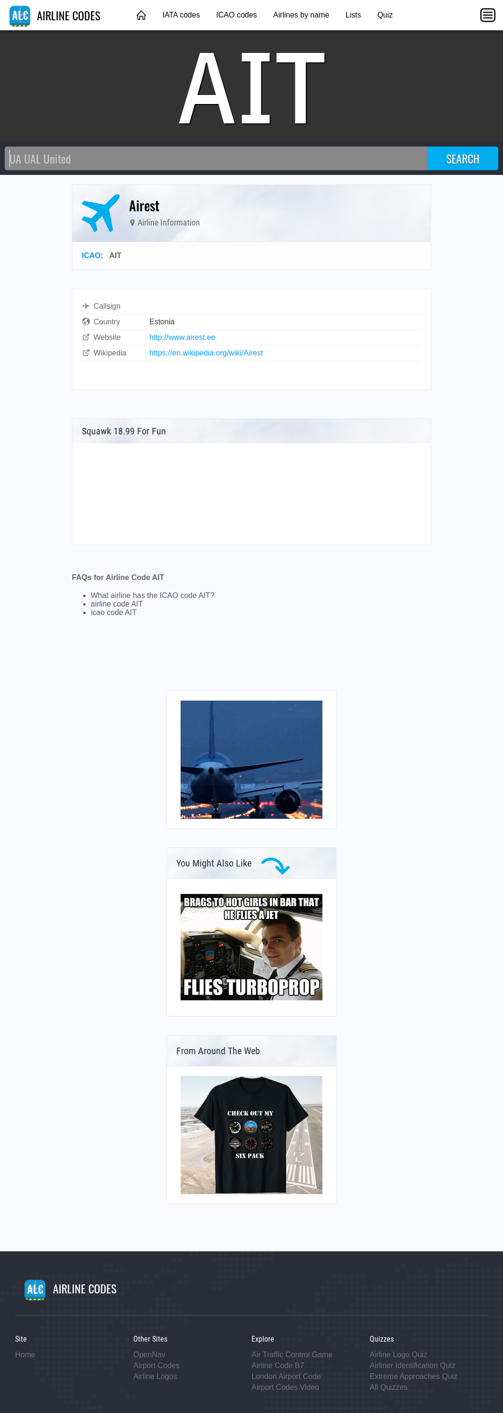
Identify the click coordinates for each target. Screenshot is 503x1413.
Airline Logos (155, 1376)
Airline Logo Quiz (398, 1355)
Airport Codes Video (285, 1387)
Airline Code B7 (278, 1365)
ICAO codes (236, 15)
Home (25, 1355)
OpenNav (149, 1355)
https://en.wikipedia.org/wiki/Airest (206, 353)
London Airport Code (286, 1376)
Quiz (385, 15)
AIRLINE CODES (54, 15)
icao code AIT (114, 612)
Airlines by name (301, 15)
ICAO (91, 255)
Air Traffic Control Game (292, 1355)
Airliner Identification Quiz (412, 1365)
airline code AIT (117, 604)
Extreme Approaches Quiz (414, 1376)
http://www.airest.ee (182, 337)
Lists (353, 15)
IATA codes (180, 15)
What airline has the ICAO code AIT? (152, 595)
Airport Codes (156, 1365)
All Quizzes (389, 1387)
